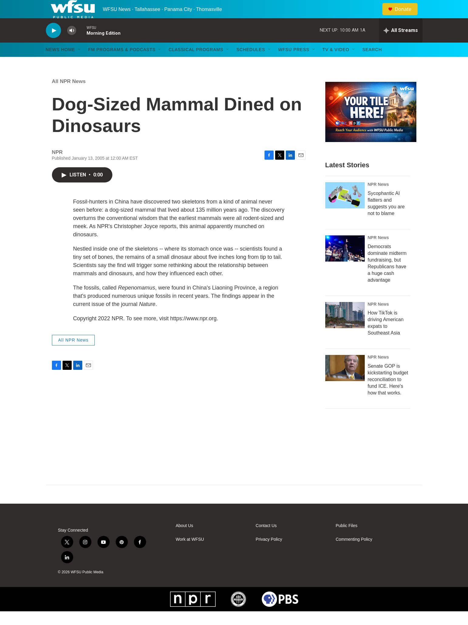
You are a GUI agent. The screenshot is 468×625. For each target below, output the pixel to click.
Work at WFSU (190, 553)
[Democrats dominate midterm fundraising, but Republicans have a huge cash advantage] (345, 262)
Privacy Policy (269, 553)
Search (372, 63)
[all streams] (400, 44)
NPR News (378, 198)
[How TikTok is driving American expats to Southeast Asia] (345, 329)
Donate (407, 16)
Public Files (346, 539)
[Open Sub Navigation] (79, 63)
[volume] (72, 44)
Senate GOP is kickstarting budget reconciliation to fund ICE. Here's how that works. (388, 393)
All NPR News (69, 95)
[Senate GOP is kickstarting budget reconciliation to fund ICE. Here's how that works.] (345, 382)
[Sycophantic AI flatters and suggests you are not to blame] (345, 209)
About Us (184, 539)
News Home (60, 63)
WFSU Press (293, 63)
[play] (53, 44)
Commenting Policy (354, 553)
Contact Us (266, 539)
